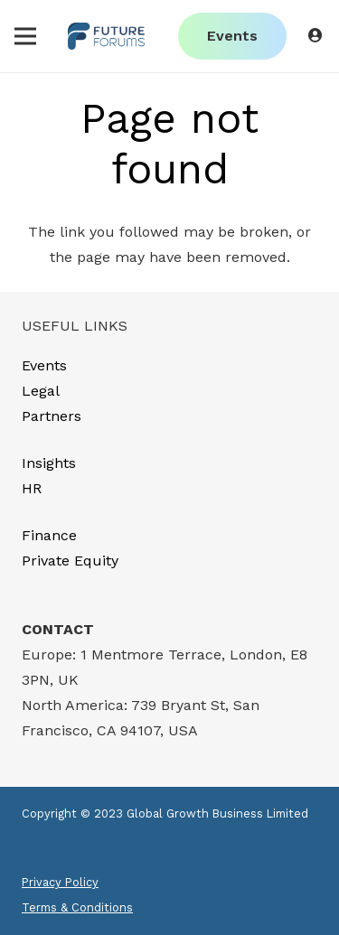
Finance (49, 535)
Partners (51, 416)
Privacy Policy (60, 882)
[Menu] (25, 36)
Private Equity (70, 560)
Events (44, 365)
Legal (41, 390)
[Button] (316, 35)
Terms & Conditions (77, 907)
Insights (49, 463)
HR (32, 488)
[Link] (106, 36)
